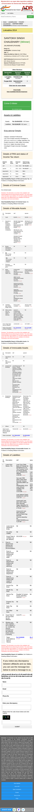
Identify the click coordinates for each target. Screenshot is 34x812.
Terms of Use (17, 795)
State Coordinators (17, 789)
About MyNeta (17, 783)
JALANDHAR (7, 23)
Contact (17, 792)
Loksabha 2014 (12, 22)
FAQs (17, 798)
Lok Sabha (10, 13)
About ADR (17, 786)
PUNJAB (21, 22)
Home (3, 13)
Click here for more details (17, 85)
